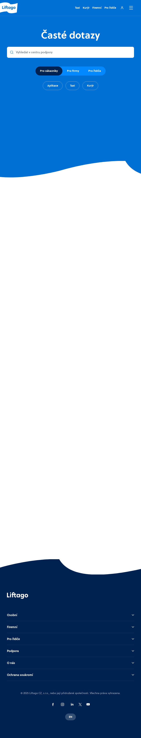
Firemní (97, 8)
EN (70, 717)
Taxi (77, 8)
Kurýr (86, 8)
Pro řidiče (110, 8)
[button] (130, 7)
